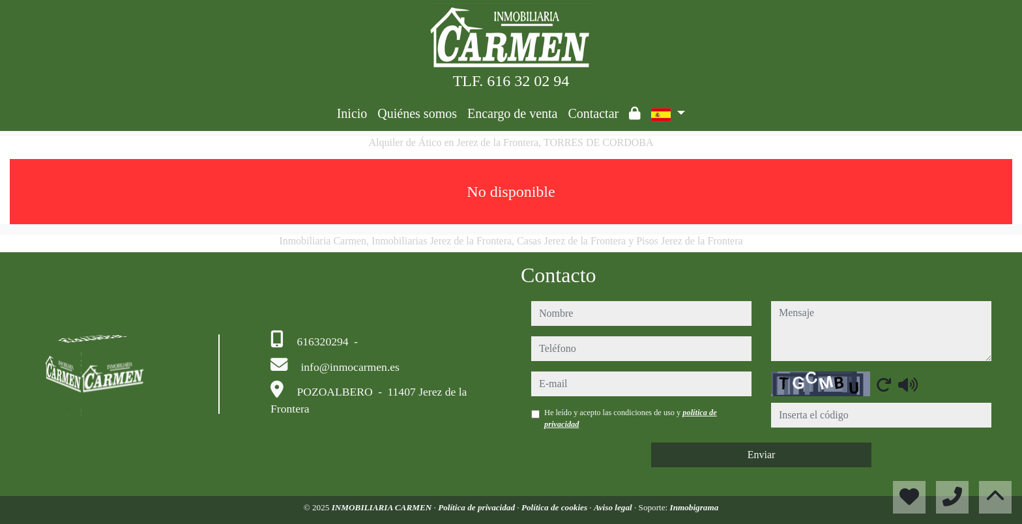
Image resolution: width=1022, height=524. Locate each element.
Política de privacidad (477, 507)
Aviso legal (614, 507)
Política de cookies (555, 507)
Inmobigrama (694, 507)
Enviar (762, 454)
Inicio (352, 113)
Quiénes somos (417, 113)
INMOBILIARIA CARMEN (383, 507)
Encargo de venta (512, 113)
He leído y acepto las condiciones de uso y (630, 418)
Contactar (593, 113)
